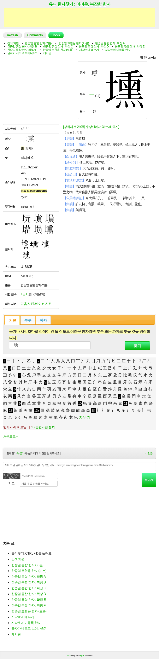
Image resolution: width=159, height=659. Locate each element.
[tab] (12, 320)
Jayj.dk (82, 655)
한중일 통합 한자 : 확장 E (130, 46)
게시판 (47, 53)
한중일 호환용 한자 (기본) (74, 43)
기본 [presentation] (12, 320)
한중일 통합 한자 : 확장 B (22, 46)
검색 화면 (13, 43)
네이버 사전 (43, 303)
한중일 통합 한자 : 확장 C (58, 46)
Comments (35, 35)
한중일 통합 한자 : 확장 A (110, 43)
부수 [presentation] (27, 320)
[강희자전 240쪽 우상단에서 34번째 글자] (91, 127)
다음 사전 (27, 303)
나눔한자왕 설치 (43, 427)
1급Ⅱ (24, 294)
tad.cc (68, 655)
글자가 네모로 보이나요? (22, 53)
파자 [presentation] (43, 320)
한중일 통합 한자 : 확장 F (22, 49)
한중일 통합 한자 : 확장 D (93, 46)
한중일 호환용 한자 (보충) (58, 49)
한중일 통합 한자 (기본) (38, 43)
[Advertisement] (79, 17)
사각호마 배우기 (89, 49)
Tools (56, 35)
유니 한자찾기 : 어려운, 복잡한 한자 (80, 4)
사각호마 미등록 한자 (117, 49)
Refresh (12, 35)
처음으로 (11, 436)
